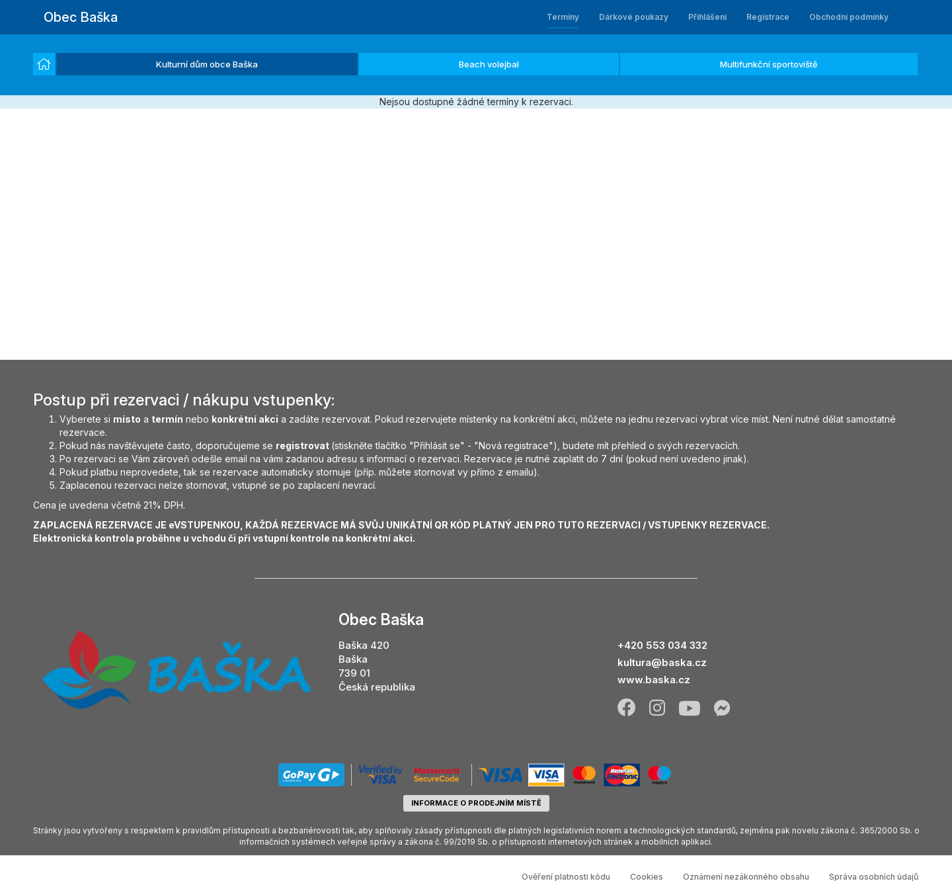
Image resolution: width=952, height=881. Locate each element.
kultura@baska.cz (662, 662)
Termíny (563, 17)
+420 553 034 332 (662, 645)
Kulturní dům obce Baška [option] (207, 64)
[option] (44, 64)
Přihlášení (707, 17)
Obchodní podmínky (849, 17)
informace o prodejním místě (476, 803)
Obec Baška (81, 17)
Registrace (767, 17)
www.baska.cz (653, 679)
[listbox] (476, 65)
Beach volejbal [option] (489, 64)
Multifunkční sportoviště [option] (769, 64)
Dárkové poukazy (633, 17)
